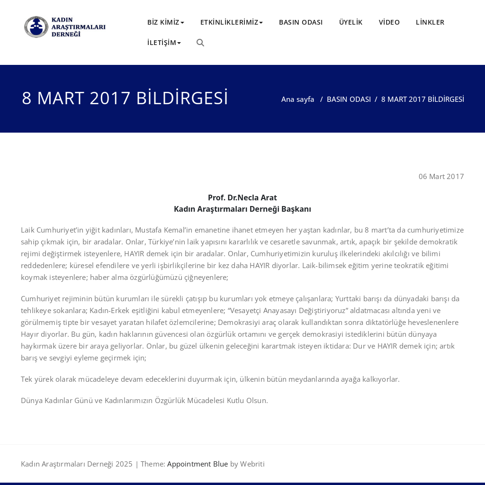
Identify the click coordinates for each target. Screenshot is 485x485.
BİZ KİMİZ (165, 22)
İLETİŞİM (164, 42)
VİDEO (389, 22)
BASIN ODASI (301, 22)
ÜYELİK (351, 22)
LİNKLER (430, 22)
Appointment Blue (196, 463)
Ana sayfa (297, 99)
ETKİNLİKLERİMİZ (231, 22)
